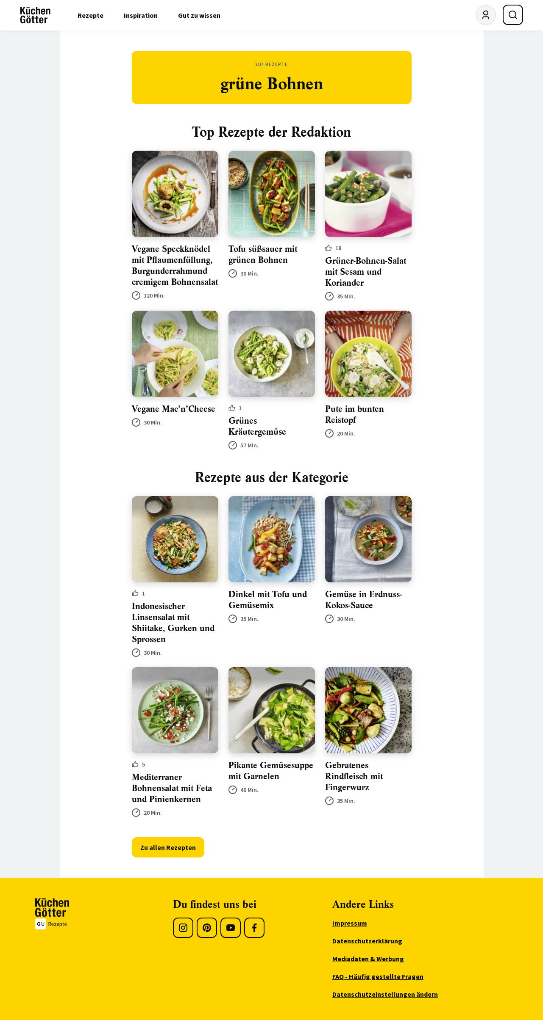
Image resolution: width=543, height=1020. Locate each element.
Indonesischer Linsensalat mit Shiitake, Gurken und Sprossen (173, 623)
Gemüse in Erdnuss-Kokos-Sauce (363, 600)
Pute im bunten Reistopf (354, 414)
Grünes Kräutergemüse (257, 426)
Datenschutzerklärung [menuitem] (367, 941)
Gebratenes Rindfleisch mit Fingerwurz (354, 776)
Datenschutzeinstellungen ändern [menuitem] (385, 994)
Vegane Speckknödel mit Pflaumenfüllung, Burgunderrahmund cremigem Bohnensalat (175, 265)
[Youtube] (230, 928)
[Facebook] (254, 928)
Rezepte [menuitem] (90, 15)
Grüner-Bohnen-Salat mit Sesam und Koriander (365, 272)
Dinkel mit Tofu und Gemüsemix (267, 600)
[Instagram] (183, 928)
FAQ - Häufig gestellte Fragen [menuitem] (377, 976)
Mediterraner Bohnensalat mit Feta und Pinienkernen (172, 788)
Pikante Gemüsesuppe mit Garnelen (270, 771)
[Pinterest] (207, 928)
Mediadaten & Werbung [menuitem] (368, 958)
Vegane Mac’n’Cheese (173, 409)
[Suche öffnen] (513, 15)
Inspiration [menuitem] (141, 15)
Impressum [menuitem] (349, 923)
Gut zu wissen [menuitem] (199, 15)
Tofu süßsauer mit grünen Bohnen (262, 254)
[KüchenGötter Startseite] (35, 15)
